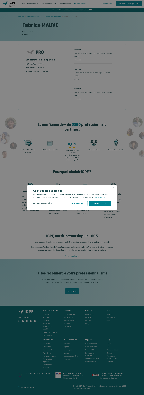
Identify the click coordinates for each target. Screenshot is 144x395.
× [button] (113, 188)
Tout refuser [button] (77, 203)
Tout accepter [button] (100, 203)
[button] (43, 203)
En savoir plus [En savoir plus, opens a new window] (100, 197)
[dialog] (72, 197)
